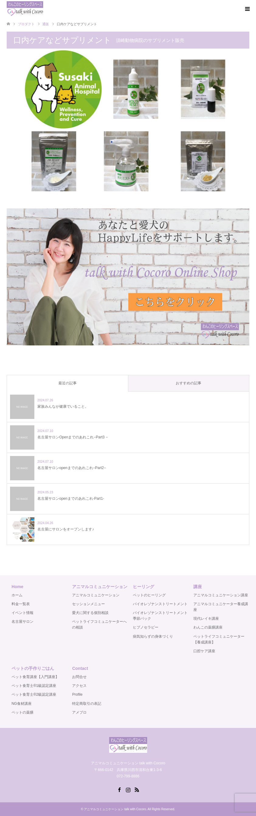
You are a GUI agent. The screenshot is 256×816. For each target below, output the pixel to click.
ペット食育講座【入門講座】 (35, 677)
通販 (45, 24)
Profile (77, 694)
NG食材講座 (22, 703)
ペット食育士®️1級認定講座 (34, 686)
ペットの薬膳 (22, 712)
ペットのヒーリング (149, 595)
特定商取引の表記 (86, 703)
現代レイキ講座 (206, 618)
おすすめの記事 (188, 383)
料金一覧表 (21, 604)
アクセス (79, 686)
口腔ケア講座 (204, 651)
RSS (136, 789)
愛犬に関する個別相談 (90, 613)
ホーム (17, 595)
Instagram (128, 789)
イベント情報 (22, 613)
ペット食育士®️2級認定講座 (34, 694)
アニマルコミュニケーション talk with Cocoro (115, 809)
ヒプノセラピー (145, 627)
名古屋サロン (22, 621)
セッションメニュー (88, 604)
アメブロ (79, 712)
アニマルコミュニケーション (95, 595)
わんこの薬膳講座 (208, 627)
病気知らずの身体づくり (153, 636)
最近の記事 (67, 383)
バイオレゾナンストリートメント (160, 604)
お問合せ (79, 677)
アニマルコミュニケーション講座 (220, 595)
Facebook (119, 789)
